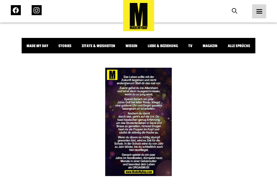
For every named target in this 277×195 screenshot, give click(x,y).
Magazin (210, 46)
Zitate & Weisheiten (98, 46)
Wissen (131, 46)
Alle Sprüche (239, 46)
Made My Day (37, 46)
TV (190, 46)
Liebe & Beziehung (163, 46)
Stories (64, 46)
